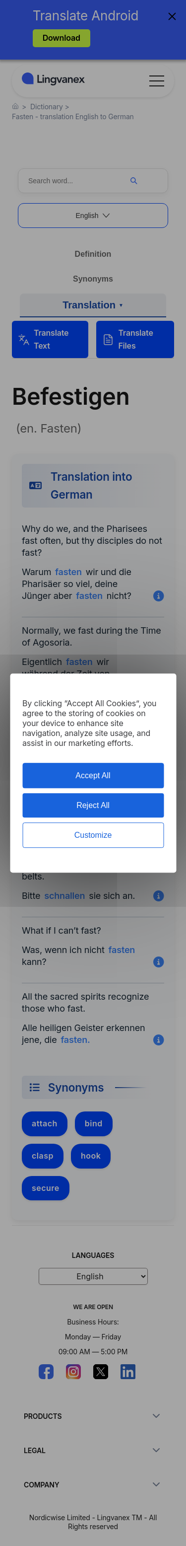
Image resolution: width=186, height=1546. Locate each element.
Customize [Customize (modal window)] (93, 835)
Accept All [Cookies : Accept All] (92, 775)
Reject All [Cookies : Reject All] (93, 805)
